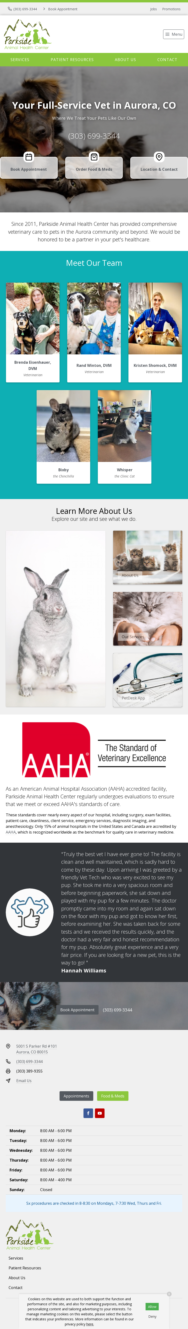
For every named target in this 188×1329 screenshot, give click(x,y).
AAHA (11, 832)
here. (90, 1324)
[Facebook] (88, 1113)
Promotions (171, 9)
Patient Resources (72, 59)
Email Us (24, 1080)
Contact (167, 59)
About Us (125, 59)
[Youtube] (100, 1113)
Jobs (153, 9)
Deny (152, 1316)
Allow (152, 1306)
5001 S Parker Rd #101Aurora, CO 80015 (36, 1049)
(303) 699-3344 (94, 136)
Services (20, 59)
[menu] (173, 34)
